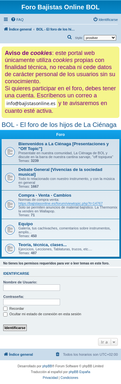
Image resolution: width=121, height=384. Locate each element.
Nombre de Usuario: (20, 282)
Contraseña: (13, 297)
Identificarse (16, 273)
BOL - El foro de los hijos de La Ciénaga (59, 124)
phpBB (47, 366)
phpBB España (79, 372)
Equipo (25, 223)
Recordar (13, 308)
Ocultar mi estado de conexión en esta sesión (42, 314)
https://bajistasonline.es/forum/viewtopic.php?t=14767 (60, 203)
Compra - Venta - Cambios (44, 195)
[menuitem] (17, 19)
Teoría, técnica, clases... (42, 244)
